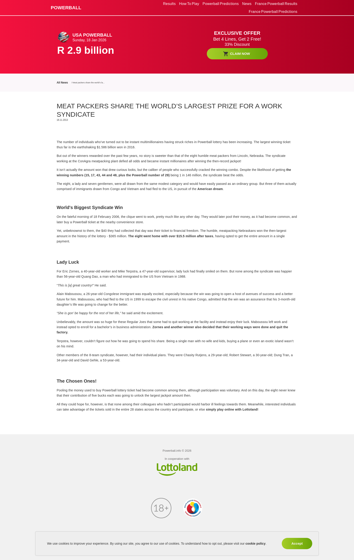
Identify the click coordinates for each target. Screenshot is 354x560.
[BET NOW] (237, 53)
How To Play (189, 4)
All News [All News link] (62, 82)
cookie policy (255, 543)
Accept (297, 543)
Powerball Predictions (221, 4)
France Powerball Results (276, 4)
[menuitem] (169, 4)
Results (169, 4)
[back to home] (77, 7)
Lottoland (249, 409)
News (247, 4)
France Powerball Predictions (273, 12)
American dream (210, 189)
